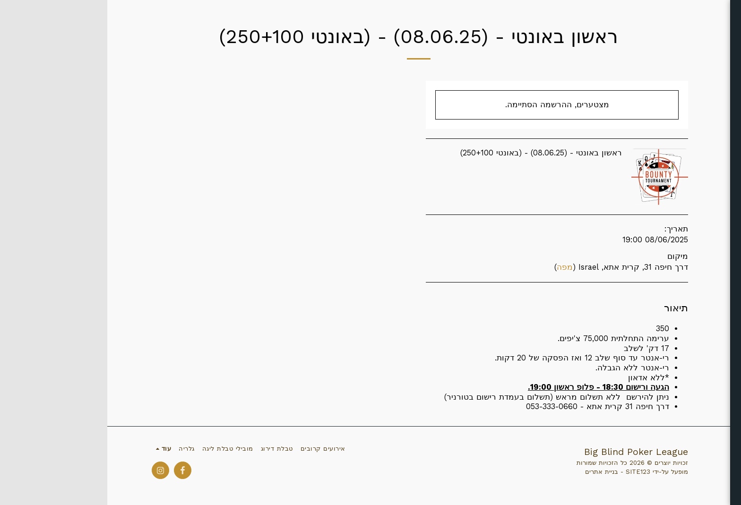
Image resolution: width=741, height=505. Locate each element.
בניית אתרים (494, 471)
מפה (457, 267)
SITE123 (530, 471)
